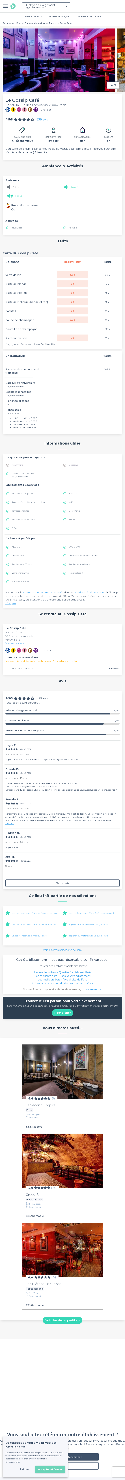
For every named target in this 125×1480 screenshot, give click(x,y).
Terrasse (73, 493)
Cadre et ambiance (62, 720)
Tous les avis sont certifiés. (23, 702)
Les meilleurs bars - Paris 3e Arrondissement (91, 913)
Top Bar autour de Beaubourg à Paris (88, 924)
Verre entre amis (20, 572)
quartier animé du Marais (89, 592)
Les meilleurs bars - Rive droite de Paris (62, 979)
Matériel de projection (23, 493)
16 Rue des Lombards (19, 636)
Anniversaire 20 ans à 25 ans (83, 555)
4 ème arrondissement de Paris (43, 592)
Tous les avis (62, 883)
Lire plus (10, 603)
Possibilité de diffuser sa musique (29, 502)
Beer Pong (74, 510)
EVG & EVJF (75, 547)
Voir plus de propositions (62, 1320)
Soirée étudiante (20, 581)
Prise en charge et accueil (62, 710)
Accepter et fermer (50, 1469)
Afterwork (17, 547)
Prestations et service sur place (62, 730)
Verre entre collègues (59, 16)
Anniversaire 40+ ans (79, 564)
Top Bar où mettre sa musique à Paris (88, 935)
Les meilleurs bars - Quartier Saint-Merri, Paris (62, 972)
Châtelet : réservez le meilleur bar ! (29, 935)
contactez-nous (91, 989)
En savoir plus (12, 1462)
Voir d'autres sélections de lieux (62, 950)
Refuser (24, 1469)
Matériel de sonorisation (24, 519)
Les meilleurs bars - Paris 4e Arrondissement (34, 924)
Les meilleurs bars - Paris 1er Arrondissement (35, 913)
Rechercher (62, 1012)
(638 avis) (42, 119)
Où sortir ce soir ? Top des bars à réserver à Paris (62, 983)
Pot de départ (76, 572)
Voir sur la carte (15, 643)
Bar (7, 632)
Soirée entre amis (33, 16)
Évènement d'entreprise (88, 16)
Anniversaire (18, 555)
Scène (15, 528)
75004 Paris (12, 639)
